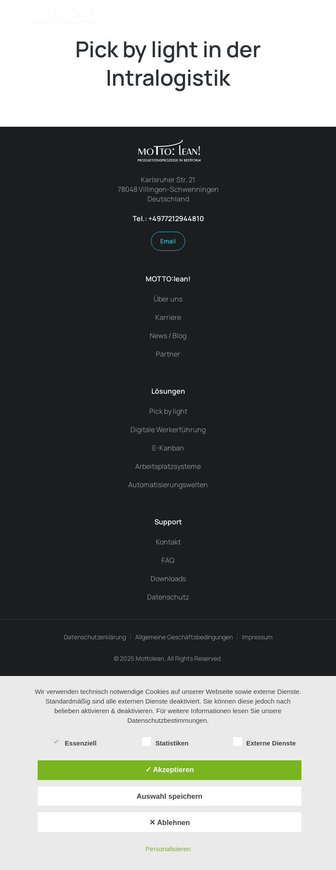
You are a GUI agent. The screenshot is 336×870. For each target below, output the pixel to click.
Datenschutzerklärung (95, 637)
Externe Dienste (264, 741)
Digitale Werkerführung (168, 429)
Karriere (168, 317)
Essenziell (74, 741)
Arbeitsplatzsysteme (168, 466)
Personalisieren (167, 849)
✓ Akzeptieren (169, 769)
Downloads (168, 578)
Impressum (257, 637)
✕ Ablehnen (169, 822)
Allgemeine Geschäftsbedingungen (184, 637)
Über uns (168, 299)
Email (168, 241)
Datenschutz (168, 597)
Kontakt (168, 542)
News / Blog (168, 335)
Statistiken (165, 741)
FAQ (168, 560)
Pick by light (168, 411)
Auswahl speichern (169, 796)
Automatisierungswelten (168, 484)
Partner (168, 354)
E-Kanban (168, 448)
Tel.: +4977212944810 (168, 218)
